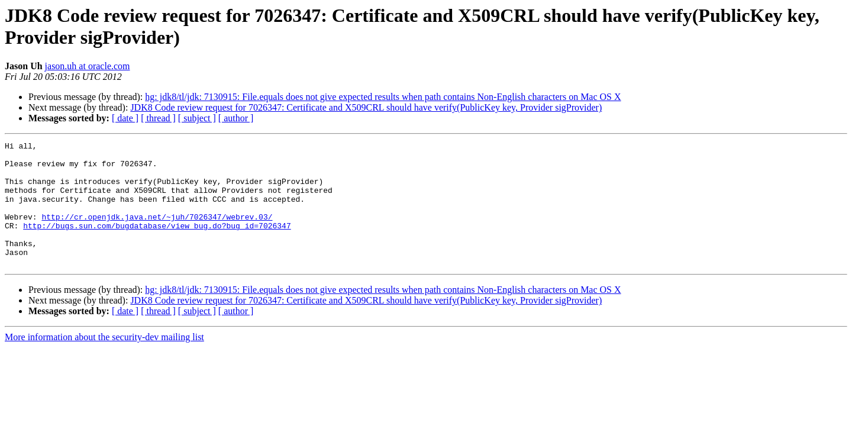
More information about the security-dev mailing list (104, 362)
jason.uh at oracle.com (87, 66)
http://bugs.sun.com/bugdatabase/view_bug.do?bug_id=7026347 (157, 243)
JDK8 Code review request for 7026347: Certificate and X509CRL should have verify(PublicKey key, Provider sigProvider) (366, 107)
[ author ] (236, 118)
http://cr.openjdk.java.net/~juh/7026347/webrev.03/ (156, 232)
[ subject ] (197, 118)
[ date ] (125, 118)
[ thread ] (158, 118)
